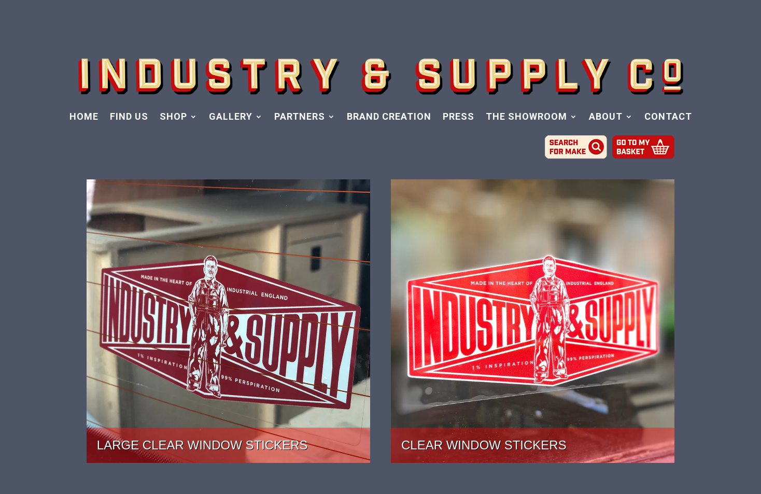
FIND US (129, 117)
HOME (83, 117)
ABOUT (606, 117)
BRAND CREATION (389, 117)
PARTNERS (299, 117)
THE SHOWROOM (526, 117)
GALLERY (230, 117)
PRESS (458, 117)
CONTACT (668, 117)
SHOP (173, 117)
